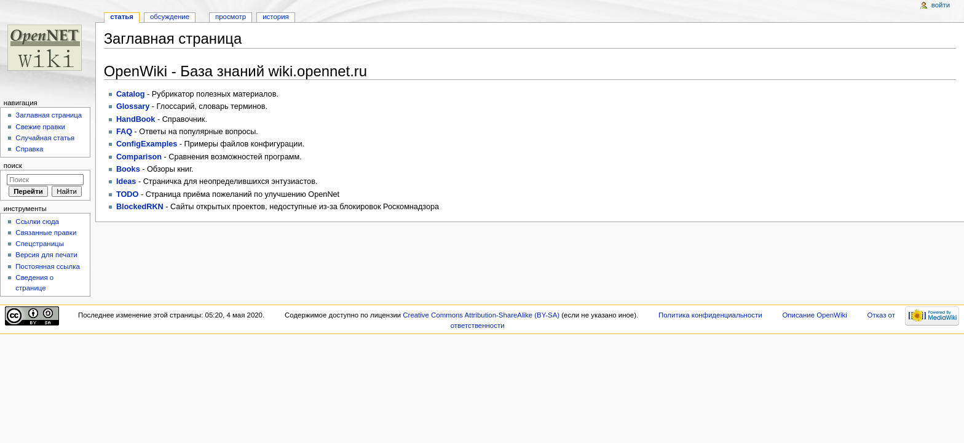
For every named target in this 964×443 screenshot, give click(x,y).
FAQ (124, 131)
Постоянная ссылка (47, 266)
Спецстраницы (39, 243)
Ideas (126, 181)
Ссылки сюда (37, 221)
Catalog (130, 94)
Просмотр (230, 16)
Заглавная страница (48, 115)
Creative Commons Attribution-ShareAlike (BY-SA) (481, 315)
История (276, 16)
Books (128, 169)
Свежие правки (40, 126)
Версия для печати (46, 254)
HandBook (135, 119)
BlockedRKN (140, 206)
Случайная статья (44, 138)
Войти (940, 5)
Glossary (132, 106)
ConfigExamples (146, 144)
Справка (29, 149)
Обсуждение (169, 16)
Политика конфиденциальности (710, 315)
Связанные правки (45, 232)
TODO (127, 194)
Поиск (13, 165)
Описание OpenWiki (814, 315)
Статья (121, 16)
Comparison (139, 157)
